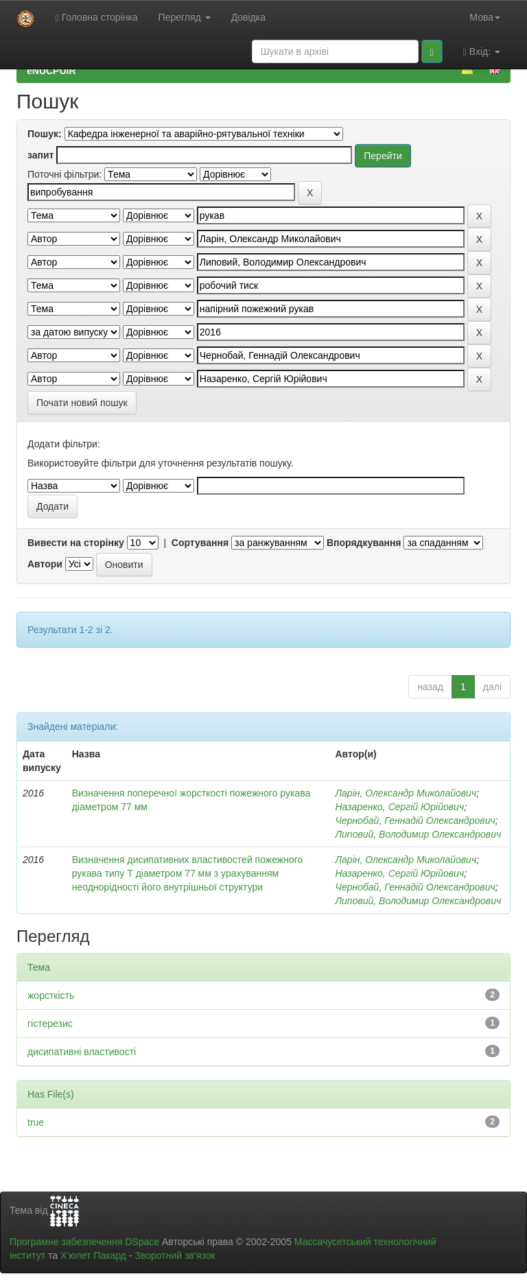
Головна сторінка (97, 17)
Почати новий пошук (82, 402)
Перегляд (185, 17)
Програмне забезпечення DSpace (84, 1241)
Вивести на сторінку (75, 542)
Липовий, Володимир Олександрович (418, 834)
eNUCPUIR (51, 70)
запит (40, 155)
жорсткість (50, 995)
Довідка (248, 17)
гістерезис (50, 1023)
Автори (44, 563)
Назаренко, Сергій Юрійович (399, 806)
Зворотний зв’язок (174, 1255)
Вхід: (481, 52)
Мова (484, 17)
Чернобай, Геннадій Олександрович (415, 820)
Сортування (200, 542)
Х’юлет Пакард (93, 1255)
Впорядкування (364, 542)
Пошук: (44, 133)
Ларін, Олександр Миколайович (405, 793)
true (35, 1122)
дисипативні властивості (81, 1051)
